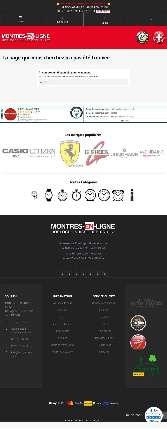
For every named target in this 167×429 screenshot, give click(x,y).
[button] (62, 18)
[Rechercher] (83, 82)
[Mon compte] (130, 20)
